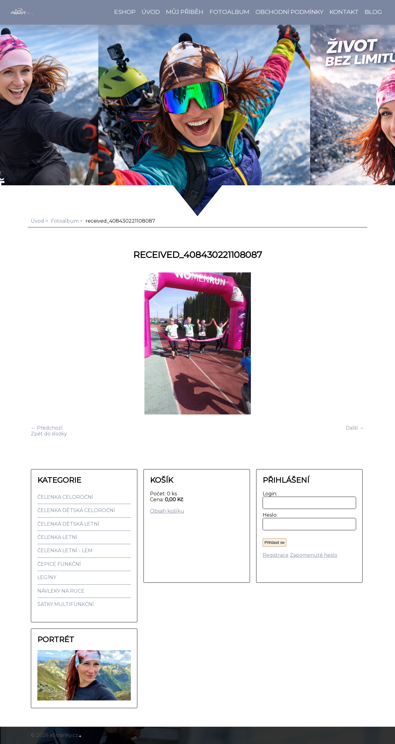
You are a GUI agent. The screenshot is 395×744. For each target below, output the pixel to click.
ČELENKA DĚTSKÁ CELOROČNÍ (76, 510)
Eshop (124, 11)
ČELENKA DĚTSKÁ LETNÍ (68, 524)
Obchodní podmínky (289, 11)
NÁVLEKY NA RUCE (61, 591)
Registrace (276, 555)
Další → (355, 428)
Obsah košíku (167, 511)
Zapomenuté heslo (313, 555)
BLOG (373, 11)
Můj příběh (184, 11)
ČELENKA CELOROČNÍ (65, 497)
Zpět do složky (49, 434)
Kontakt (344, 11)
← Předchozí (47, 428)
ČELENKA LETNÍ (57, 537)
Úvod (151, 11)
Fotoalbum (229, 11)
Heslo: (269, 515)
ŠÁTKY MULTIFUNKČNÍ (65, 604)
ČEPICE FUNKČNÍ (59, 564)
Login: (269, 494)
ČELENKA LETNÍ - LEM (65, 550)
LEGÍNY (46, 577)
